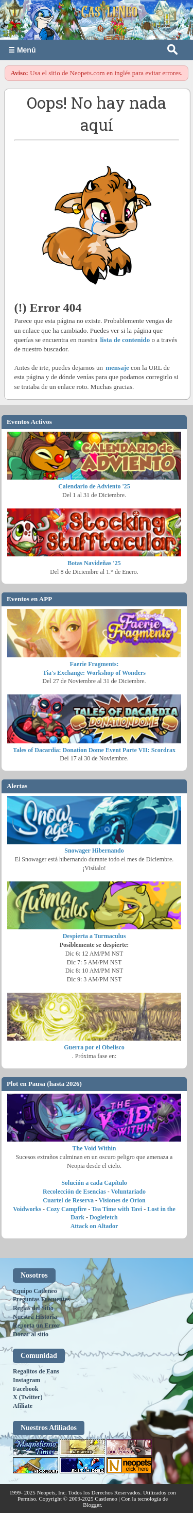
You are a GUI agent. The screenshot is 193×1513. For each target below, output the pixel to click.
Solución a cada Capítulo (94, 1182)
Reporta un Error (36, 1325)
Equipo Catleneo (35, 1291)
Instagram (26, 1380)
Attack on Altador (94, 1226)
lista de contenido (125, 340)
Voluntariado (128, 1191)
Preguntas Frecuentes (41, 1299)
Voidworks (27, 1209)
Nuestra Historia (35, 1316)
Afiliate (22, 1405)
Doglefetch (104, 1217)
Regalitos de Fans (36, 1371)
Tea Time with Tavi (117, 1209)
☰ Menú (22, 50)
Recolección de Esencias (74, 1191)
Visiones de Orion (122, 1200)
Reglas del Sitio (33, 1308)
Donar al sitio (30, 1334)
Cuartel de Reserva (68, 1200)
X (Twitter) (27, 1397)
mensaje (117, 367)
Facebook (25, 1388)
